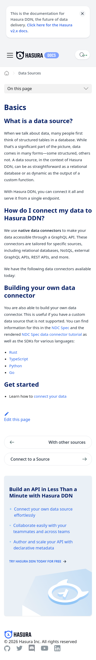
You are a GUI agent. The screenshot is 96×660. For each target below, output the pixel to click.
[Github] (7, 648)
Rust (13, 352)
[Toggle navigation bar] (10, 55)
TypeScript (18, 358)
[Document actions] (85, 55)
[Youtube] (44, 648)
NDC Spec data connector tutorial (52, 334)
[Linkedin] (57, 648)
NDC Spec (60, 327)
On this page (19, 88)
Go (11, 372)
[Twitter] (19, 648)
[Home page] (6, 73)
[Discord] (32, 648)
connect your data (50, 396)
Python (15, 365)
